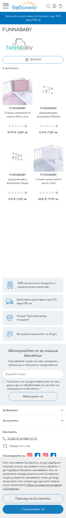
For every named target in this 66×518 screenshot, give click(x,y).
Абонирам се (33, 396)
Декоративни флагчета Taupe (17, 181)
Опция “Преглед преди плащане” (32, 318)
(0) (26, 126)
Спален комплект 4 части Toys (48, 181)
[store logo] (25, 5)
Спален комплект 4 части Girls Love (17, 115)
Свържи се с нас (19, 446)
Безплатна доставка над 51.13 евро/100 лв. (36, 301)
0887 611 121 (30, 438)
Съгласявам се (33, 509)
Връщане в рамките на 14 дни (37, 334)
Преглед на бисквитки (33, 498)
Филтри (35, 59)
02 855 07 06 (15, 438)
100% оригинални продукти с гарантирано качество (36, 285)
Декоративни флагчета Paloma (48, 115)
